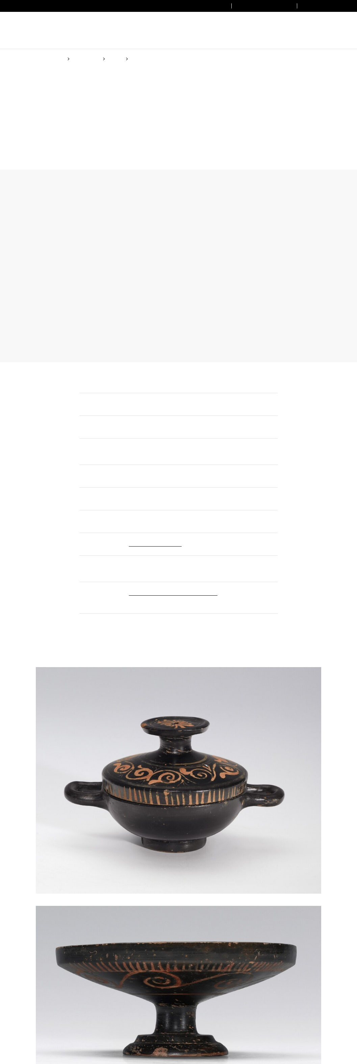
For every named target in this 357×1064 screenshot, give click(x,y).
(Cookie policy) (162, 566)
